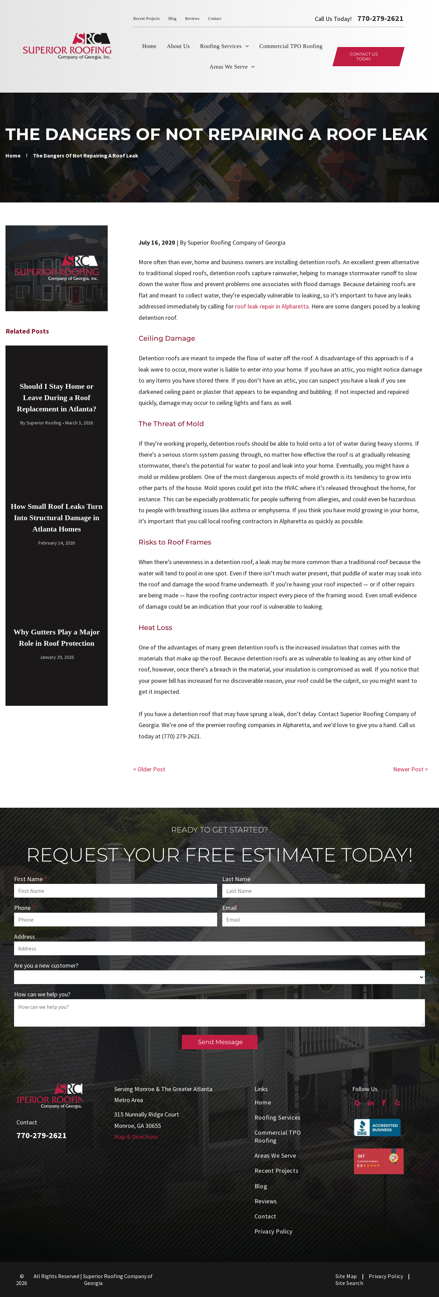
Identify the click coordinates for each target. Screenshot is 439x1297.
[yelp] (397, 1104)
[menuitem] (150, 18)
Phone (22, 908)
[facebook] (384, 1104)
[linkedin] (371, 1104)
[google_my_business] (357, 1104)
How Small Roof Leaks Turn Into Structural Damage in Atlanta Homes (57, 517)
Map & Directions (136, 1137)
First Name (28, 879)
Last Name (236, 879)
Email (229, 908)
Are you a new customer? (46, 965)
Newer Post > (410, 769)
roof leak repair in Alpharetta (272, 306)
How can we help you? (42, 994)
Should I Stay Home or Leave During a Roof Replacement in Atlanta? (56, 397)
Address (24, 936)
